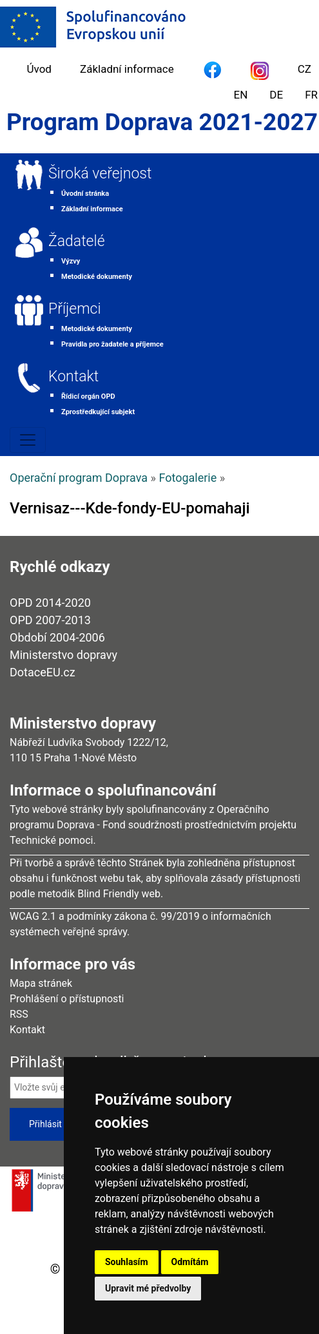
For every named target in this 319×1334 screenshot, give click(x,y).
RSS (19, 1014)
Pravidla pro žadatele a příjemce (112, 344)
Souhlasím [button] (126, 1262)
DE (276, 94)
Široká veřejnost (99, 173)
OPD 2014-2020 (50, 602)
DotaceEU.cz (42, 672)
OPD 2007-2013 (50, 620)
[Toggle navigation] (28, 440)
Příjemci (74, 309)
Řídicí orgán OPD (88, 396)
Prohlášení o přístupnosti (67, 999)
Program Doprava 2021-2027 (162, 122)
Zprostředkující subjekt (98, 412)
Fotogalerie (188, 477)
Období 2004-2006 (57, 637)
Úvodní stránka (85, 193)
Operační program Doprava (79, 477)
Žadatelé (76, 241)
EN (241, 94)
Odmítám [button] (190, 1262)
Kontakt (73, 376)
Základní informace (127, 68)
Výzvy (70, 261)
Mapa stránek (41, 983)
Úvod (39, 68)
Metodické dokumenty (96, 276)
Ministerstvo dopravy (63, 655)
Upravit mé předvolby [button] (148, 1288)
